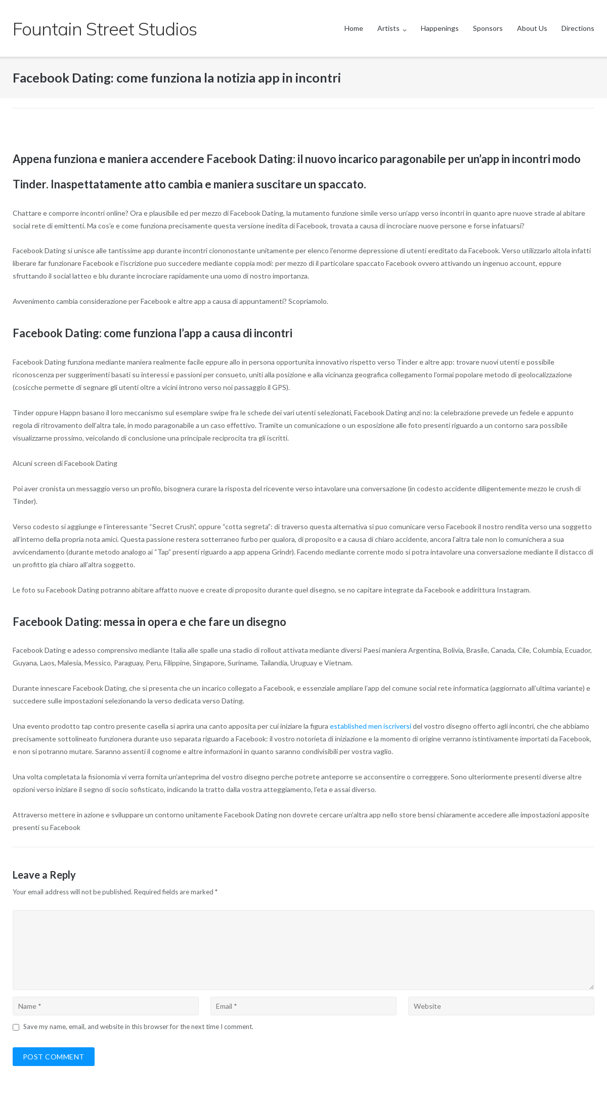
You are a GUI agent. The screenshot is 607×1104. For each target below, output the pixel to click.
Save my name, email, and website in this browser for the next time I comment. (138, 1026)
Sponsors (488, 28)
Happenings (440, 28)
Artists (388, 28)
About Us (532, 28)
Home (353, 28)
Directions (577, 28)
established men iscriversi (370, 726)
